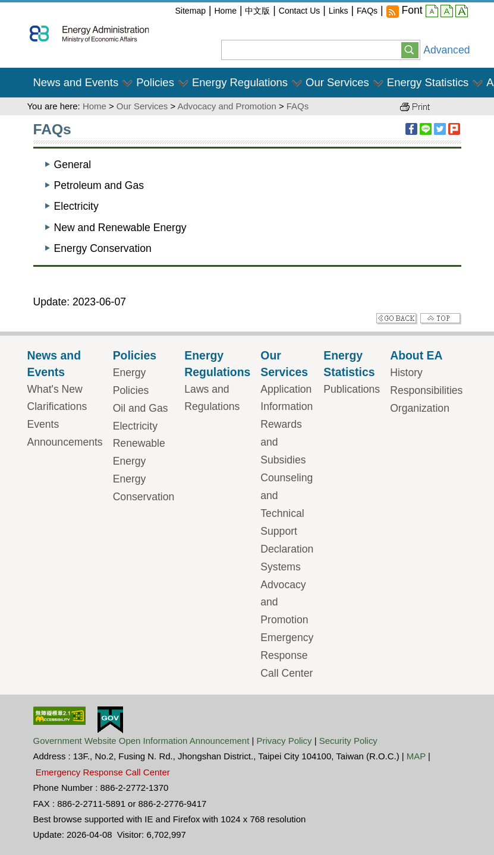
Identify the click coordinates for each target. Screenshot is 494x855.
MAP (416, 756)
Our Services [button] (337, 82)
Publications (351, 389)
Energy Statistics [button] (428, 82)
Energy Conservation (103, 248)
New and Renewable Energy (120, 228)
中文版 (257, 10)
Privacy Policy (284, 741)
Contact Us (299, 10)
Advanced (446, 50)
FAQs (367, 10)
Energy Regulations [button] (240, 82)
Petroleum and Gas (99, 185)
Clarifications (57, 406)
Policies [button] (155, 82)
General (73, 165)
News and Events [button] (76, 82)
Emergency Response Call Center (286, 655)
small (432, 12)
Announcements (65, 442)
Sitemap (190, 10)
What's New (55, 389)
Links (338, 10)
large (461, 12)
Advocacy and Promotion (226, 106)
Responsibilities (426, 390)
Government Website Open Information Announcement (141, 741)
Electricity (76, 206)
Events (43, 424)
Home (225, 10)
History (406, 372)
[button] (410, 49)
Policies (134, 355)
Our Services (142, 106)
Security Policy (348, 741)
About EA (416, 355)
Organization (419, 408)
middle (446, 12)
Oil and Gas (140, 408)
